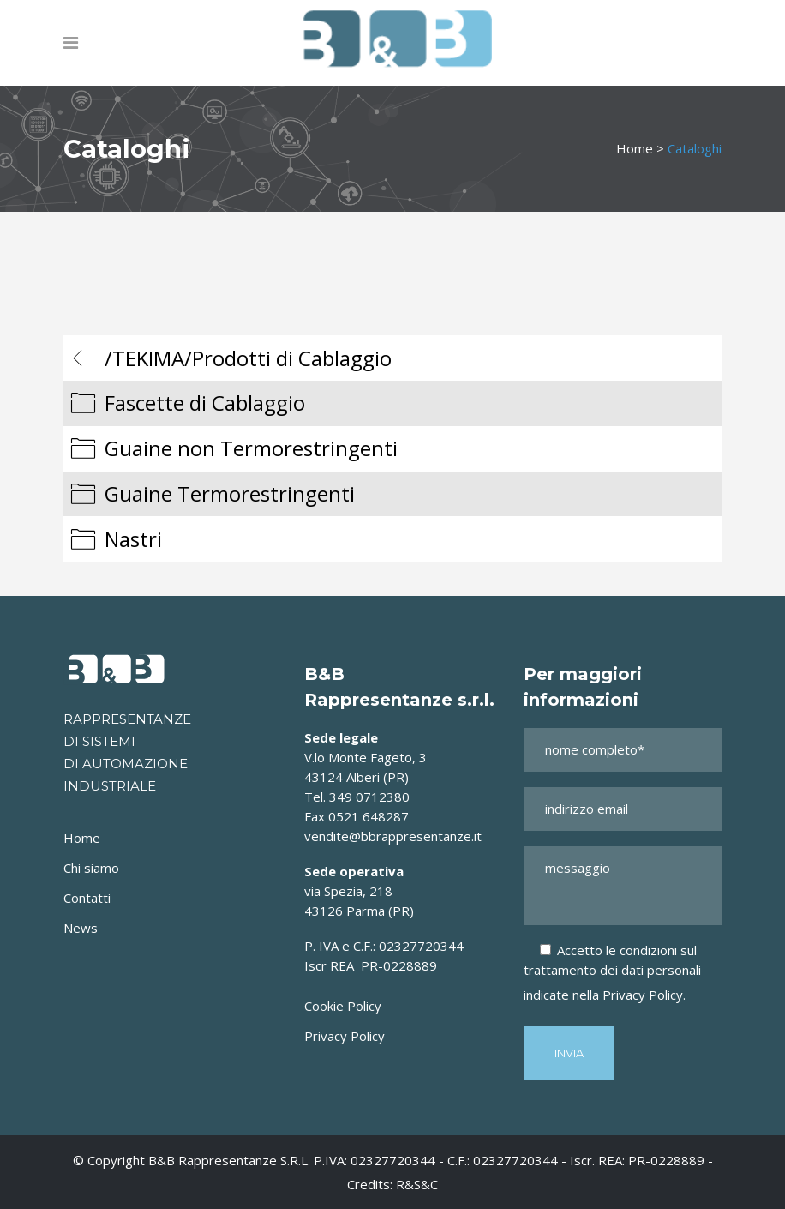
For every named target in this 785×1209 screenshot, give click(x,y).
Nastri (133, 539)
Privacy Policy (344, 1035)
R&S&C (417, 1184)
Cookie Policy (342, 1005)
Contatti (87, 897)
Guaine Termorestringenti (230, 493)
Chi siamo (91, 867)
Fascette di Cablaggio (205, 402)
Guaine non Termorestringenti (251, 448)
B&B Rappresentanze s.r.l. (231, 1160)
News (80, 927)
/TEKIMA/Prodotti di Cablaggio (248, 358)
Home (634, 148)
